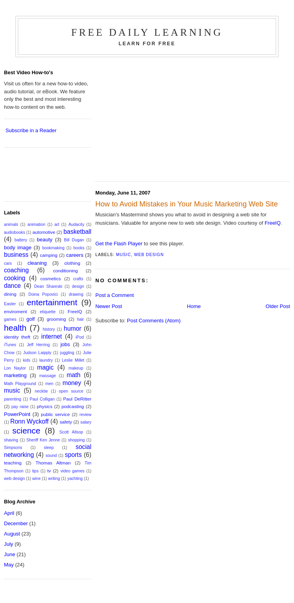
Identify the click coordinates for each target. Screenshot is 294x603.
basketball (77, 231)
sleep (49, 447)
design (78, 286)
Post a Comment (114, 295)
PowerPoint (17, 414)
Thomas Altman (52, 462)
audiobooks (14, 232)
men (49, 383)
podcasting (73, 406)
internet (51, 336)
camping (48, 255)
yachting (75, 478)
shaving (11, 440)
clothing (72, 263)
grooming (56, 319)
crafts (78, 279)
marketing (15, 375)
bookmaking (53, 248)
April (9, 513)
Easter (10, 304)
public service (55, 414)
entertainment (52, 302)
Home (194, 306)
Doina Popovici (43, 294)
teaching (12, 462)
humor (72, 328)
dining (10, 294)
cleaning (36, 263)
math (74, 375)
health (15, 327)
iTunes (10, 345)
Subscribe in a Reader (31, 130)
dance (12, 285)
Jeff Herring (38, 345)
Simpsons (13, 447)
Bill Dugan (74, 240)
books (79, 248)
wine (36, 478)
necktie (41, 391)
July (8, 544)
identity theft (17, 336)
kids (26, 360)
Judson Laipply (37, 353)
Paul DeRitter (77, 398)
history (49, 329)
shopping (76, 440)
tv (49, 470)
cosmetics (50, 278)
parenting (12, 399)
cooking (14, 278)
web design (149, 254)
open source (71, 391)
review (85, 414)
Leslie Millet (73, 360)
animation (36, 224)
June (9, 554)
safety (66, 421)
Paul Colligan (42, 399)
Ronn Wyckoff (29, 421)
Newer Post (108, 306)
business (16, 254)
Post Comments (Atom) (154, 321)
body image (17, 247)
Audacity (76, 224)
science (26, 430)
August (12, 534)
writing (54, 478)
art (56, 224)
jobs (65, 344)
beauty (44, 240)
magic (45, 367)
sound (51, 455)
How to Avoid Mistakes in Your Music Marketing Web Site (186, 204)
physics (44, 406)
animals (11, 224)
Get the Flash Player (119, 244)
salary (85, 422)
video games (72, 471)
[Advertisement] (162, 116)
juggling (67, 353)
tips (35, 471)
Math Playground (20, 383)
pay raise (20, 407)
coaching (16, 270)
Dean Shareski (48, 286)
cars (8, 263)
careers (74, 255)
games (10, 319)
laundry (46, 360)
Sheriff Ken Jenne (43, 440)
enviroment (15, 311)
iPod (79, 337)
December (16, 523)
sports (73, 454)
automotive (44, 232)
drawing (76, 294)
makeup (76, 368)
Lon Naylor (15, 368)
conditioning (65, 270)
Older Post (278, 306)
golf (30, 319)
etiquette (48, 312)
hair (80, 319)
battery (20, 240)
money (71, 383)
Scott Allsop (71, 432)
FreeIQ (272, 223)
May (9, 565)
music (123, 254)
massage (47, 376)
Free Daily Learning (147, 32)
